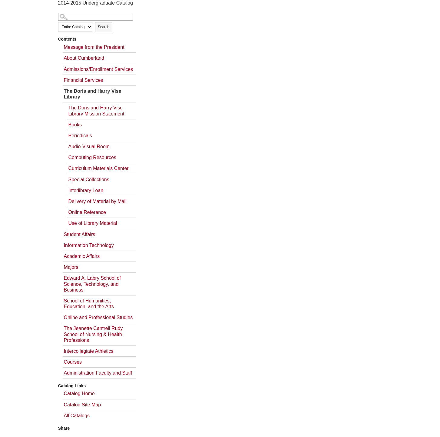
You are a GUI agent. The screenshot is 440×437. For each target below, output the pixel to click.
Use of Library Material (92, 223)
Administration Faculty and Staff (98, 372)
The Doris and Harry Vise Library (92, 93)
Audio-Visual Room (89, 146)
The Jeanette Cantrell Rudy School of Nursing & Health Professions (93, 334)
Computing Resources (92, 157)
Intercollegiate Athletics (89, 351)
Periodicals (80, 135)
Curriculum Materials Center (98, 168)
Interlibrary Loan (86, 190)
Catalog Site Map (82, 404)
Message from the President (94, 47)
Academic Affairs (82, 256)
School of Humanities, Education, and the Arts (89, 303)
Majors (71, 267)
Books (75, 124)
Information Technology (89, 245)
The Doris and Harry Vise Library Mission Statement (96, 110)
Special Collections (88, 179)
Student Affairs (79, 234)
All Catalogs (77, 415)
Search (103, 27)
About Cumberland (84, 58)
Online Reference (87, 212)
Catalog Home (79, 393)
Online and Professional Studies (98, 317)
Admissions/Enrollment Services (98, 69)
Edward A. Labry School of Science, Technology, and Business (92, 283)
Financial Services (83, 80)
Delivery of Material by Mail (97, 201)
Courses (73, 362)
